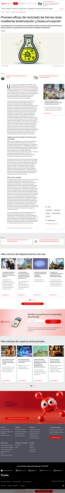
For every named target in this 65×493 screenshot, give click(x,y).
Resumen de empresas (20, 435)
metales (28, 92)
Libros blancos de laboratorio (7, 447)
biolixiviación (24, 87)
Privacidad (22, 485)
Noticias (31, 445)
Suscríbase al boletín (53, 321)
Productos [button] (15, 8)
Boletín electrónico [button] (47, 8)
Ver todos (31, 331)
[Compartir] (60, 9)
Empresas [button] (9, 8)
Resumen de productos (35, 437)
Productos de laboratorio (35, 431)
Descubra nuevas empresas (21, 431)
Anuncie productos (34, 435)
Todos (15, 3)
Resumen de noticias (5, 435)
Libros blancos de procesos (6, 449)
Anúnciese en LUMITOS (6, 481)
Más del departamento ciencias (32, 303)
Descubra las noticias (5, 429)
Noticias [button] (4, 8)
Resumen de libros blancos (6, 455)
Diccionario (17, 445)
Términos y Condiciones (13, 485)
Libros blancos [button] (23, 8)
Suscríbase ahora (55, 437)
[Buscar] (35, 3)
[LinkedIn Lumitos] (63, 485)
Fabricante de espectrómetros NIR (17, 418)
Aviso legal (3, 485)
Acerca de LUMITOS (17, 481)
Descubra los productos (35, 429)
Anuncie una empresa (19, 433)
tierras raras (21, 90)
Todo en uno (32, 451)
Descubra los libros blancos (7, 445)
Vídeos (16, 447)
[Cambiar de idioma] (62, 9)
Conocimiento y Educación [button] (34, 8)
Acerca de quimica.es (27, 481)
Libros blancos (33, 449)
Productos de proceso (34, 433)
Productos (32, 447)
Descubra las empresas (20, 429)
